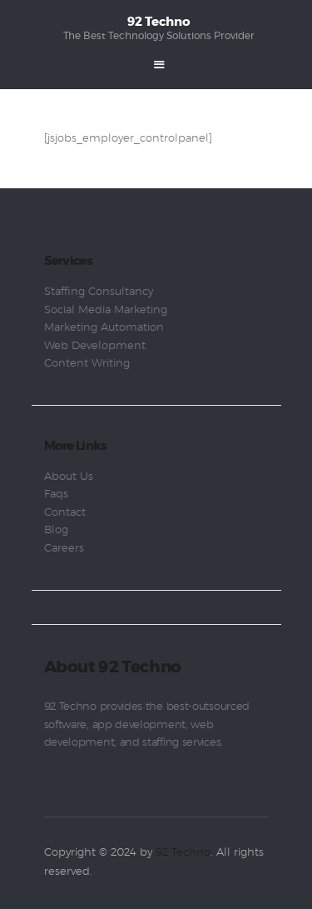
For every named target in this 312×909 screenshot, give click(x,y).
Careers (64, 548)
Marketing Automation (104, 327)
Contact (65, 512)
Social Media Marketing (105, 310)
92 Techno (183, 852)
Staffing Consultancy (98, 292)
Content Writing (87, 363)
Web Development (95, 346)
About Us (68, 477)
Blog (56, 530)
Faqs (56, 494)
